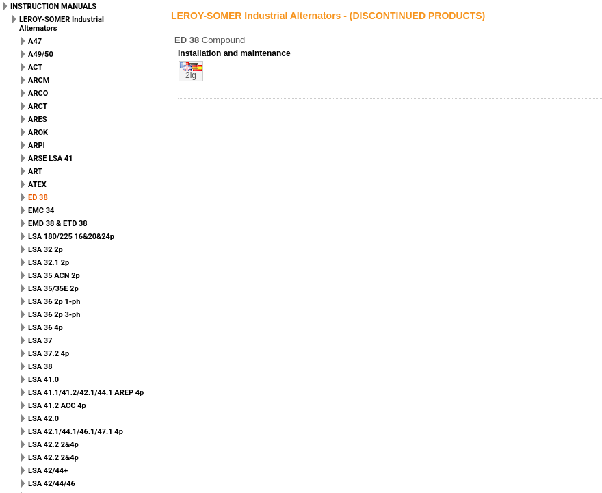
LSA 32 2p (45, 249)
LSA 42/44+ (48, 470)
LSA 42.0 (43, 418)
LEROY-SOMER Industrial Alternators (61, 24)
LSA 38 (40, 366)
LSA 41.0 (43, 379)
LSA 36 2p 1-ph (54, 301)
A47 (35, 41)
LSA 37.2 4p (48, 353)
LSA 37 (40, 340)
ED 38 (38, 197)
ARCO (38, 93)
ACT (35, 67)
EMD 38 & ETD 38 (58, 223)
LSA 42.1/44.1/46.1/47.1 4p (75, 431)
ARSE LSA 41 (50, 158)
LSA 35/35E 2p (53, 288)
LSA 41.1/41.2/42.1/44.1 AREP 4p (86, 392)
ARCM (38, 80)
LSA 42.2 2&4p (53, 444)
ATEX (37, 184)
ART (35, 171)
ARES (37, 119)
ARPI (36, 145)
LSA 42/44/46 (51, 483)
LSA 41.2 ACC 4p (57, 405)
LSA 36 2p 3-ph (54, 314)
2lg (190, 75)
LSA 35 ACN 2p (54, 275)
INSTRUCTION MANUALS (53, 6)
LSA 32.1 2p (48, 262)
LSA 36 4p (45, 327)
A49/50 (40, 54)
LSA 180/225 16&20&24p (71, 236)
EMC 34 (41, 210)
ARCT (37, 106)
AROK (38, 132)
